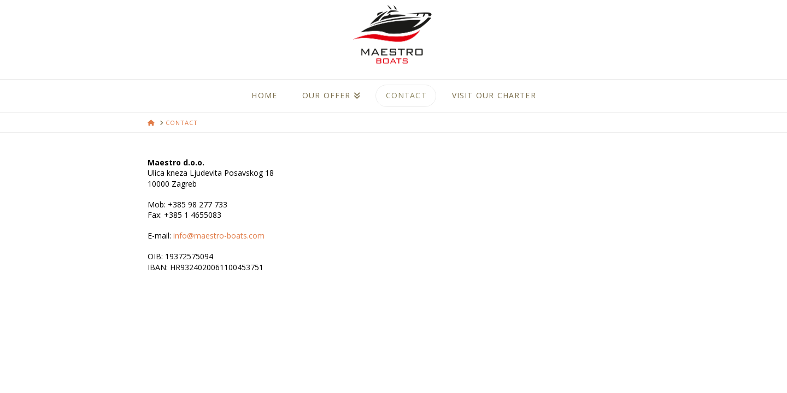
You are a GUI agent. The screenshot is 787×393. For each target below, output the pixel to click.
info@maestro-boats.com (219, 235)
